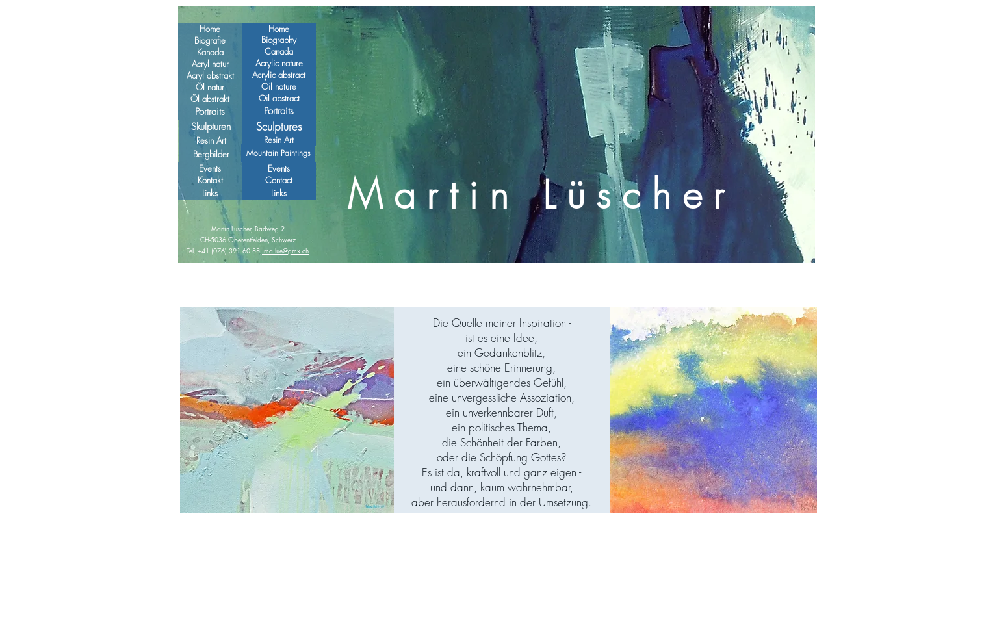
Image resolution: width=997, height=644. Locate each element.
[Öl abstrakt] (210, 99)
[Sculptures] (279, 126)
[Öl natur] (210, 87)
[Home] (279, 28)
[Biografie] (210, 40)
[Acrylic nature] (279, 63)
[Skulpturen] (210, 127)
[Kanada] (210, 52)
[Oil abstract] (279, 98)
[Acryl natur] (210, 64)
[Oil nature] (279, 86)
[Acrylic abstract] (279, 75)
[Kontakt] (210, 180)
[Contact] (279, 180)
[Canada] (279, 51)
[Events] (279, 168)
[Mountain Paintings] (278, 153)
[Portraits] (210, 112)
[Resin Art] (211, 140)
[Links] (279, 193)
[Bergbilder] (211, 154)
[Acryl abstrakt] (210, 75)
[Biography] (279, 39)
